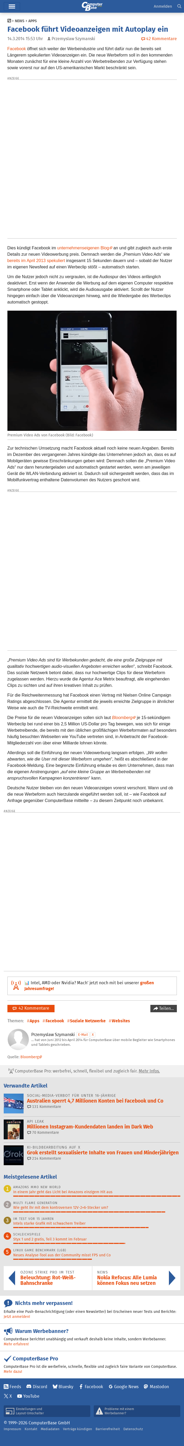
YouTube (31, 1396)
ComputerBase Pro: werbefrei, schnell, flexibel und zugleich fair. (84, 1071)
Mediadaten (50, 1428)
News (19, 20)
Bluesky (66, 1387)
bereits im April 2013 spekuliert (36, 260)
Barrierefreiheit (108, 1428)
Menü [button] (12, 6)
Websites (121, 1021)
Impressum (12, 1428)
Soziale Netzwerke (88, 1021)
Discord (40, 1387)
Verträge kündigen (77, 1428)
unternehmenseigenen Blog (83, 248)
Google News (126, 1387)
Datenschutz (133, 1428)
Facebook (16, 48)
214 (44, 1158)
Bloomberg (29, 1057)
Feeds (15, 1387)
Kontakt (31, 1428)
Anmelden (163, 6)
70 (43, 1132)
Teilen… (166, 1008)
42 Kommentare (31, 1008)
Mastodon (159, 1387)
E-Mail (83, 1034)
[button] (179, 6)
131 (44, 1106)
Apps (32, 20)
